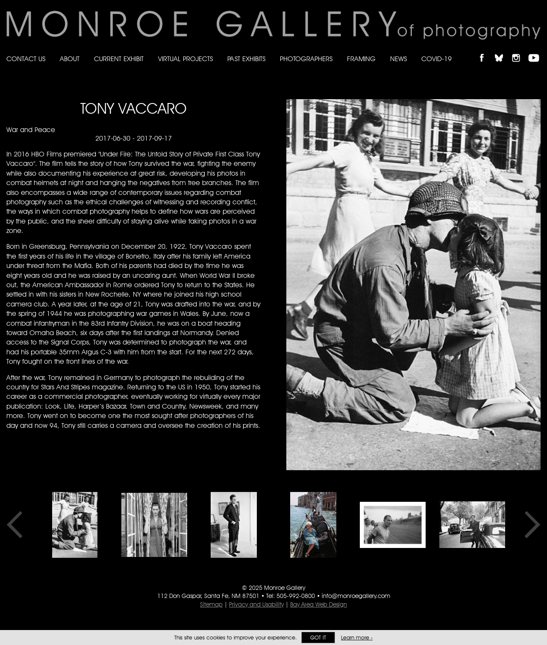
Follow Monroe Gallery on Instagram (519, 50)
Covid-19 (436, 59)
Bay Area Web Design (318, 604)
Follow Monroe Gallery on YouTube (537, 50)
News (398, 59)
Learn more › (357, 637)
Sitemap (211, 604)
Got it (318, 637)
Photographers (306, 59)
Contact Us (25, 59)
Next (529, 525)
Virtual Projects (185, 59)
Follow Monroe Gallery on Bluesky (503, 50)
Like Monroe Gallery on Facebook (485, 50)
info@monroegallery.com (356, 595)
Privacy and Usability (256, 604)
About (69, 59)
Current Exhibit (119, 59)
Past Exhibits (246, 59)
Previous (17, 525)
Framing (361, 59)
